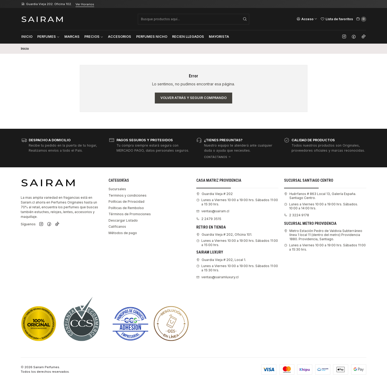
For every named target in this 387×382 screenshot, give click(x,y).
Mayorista (219, 37)
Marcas (72, 37)
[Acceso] (307, 19)
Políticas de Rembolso (126, 208)
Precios (93, 37)
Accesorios (119, 37)
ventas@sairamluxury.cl (217, 277)
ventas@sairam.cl (212, 211)
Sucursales (117, 189)
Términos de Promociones (130, 214)
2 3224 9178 (296, 215)
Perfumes (48, 37)
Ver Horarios (85, 4)
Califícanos (117, 227)
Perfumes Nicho (151, 37)
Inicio (26, 37)
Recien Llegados (188, 37)
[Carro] (361, 19)
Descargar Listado (123, 220)
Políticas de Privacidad (126, 202)
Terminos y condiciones (128, 195)
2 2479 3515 (208, 219)
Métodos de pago (123, 233)
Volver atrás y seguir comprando (193, 98)
